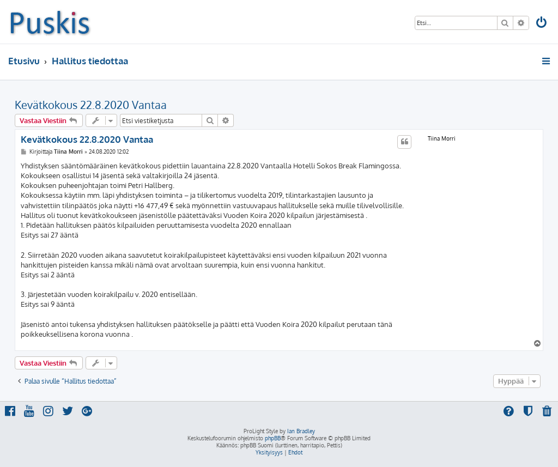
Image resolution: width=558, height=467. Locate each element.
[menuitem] (542, 23)
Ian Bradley (301, 431)
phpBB (273, 438)
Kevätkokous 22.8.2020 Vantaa (91, 105)
